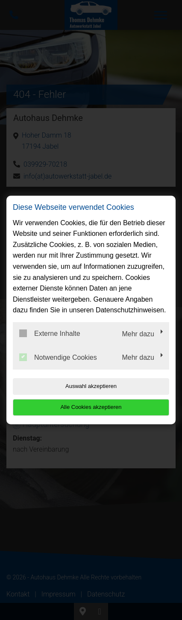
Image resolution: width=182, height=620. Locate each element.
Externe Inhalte (49, 333)
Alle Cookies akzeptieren (90, 407)
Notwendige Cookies (58, 357)
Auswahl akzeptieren (91, 386)
